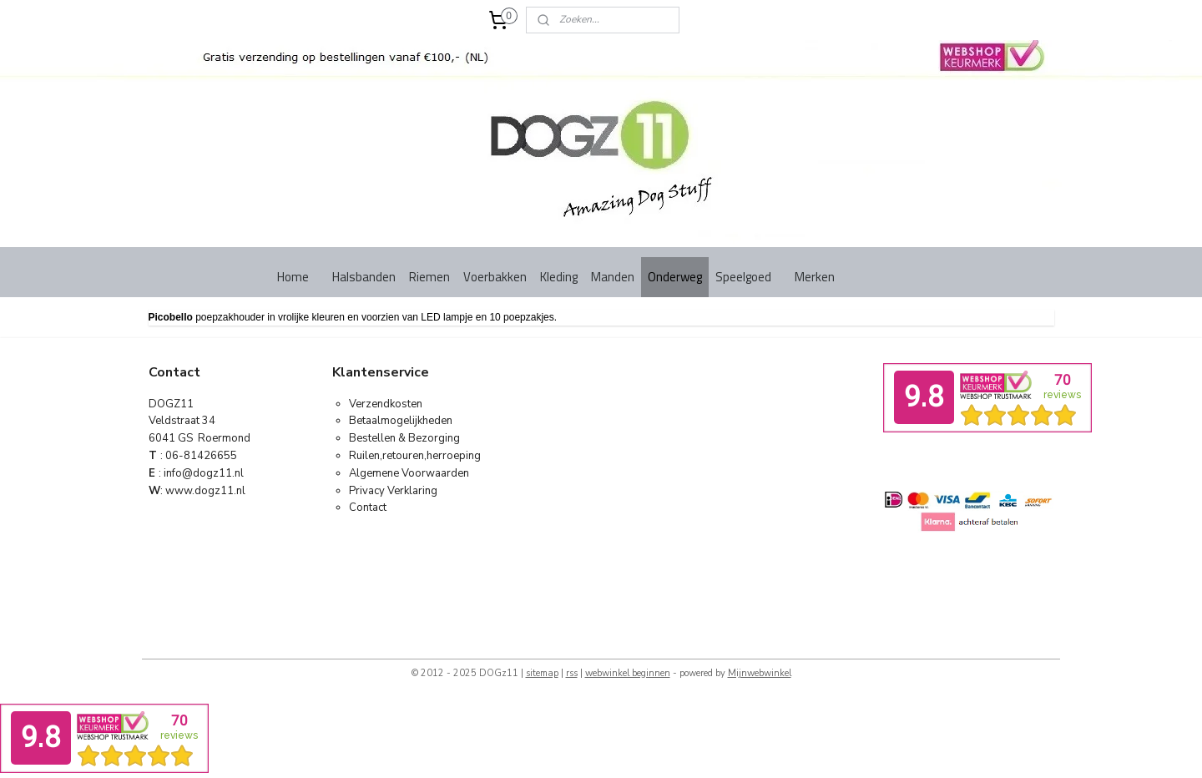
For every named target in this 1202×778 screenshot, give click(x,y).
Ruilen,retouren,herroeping (415, 455)
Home (293, 276)
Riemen (429, 276)
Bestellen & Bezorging (404, 438)
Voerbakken (495, 276)
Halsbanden (364, 276)
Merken (815, 276)
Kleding (559, 276)
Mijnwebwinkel (759, 673)
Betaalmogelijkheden (400, 420)
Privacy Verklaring (393, 490)
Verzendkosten (385, 404)
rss (572, 673)
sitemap (542, 673)
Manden (612, 276)
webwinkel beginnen (627, 673)
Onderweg (675, 276)
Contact (367, 507)
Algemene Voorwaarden (409, 473)
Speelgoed (743, 276)
